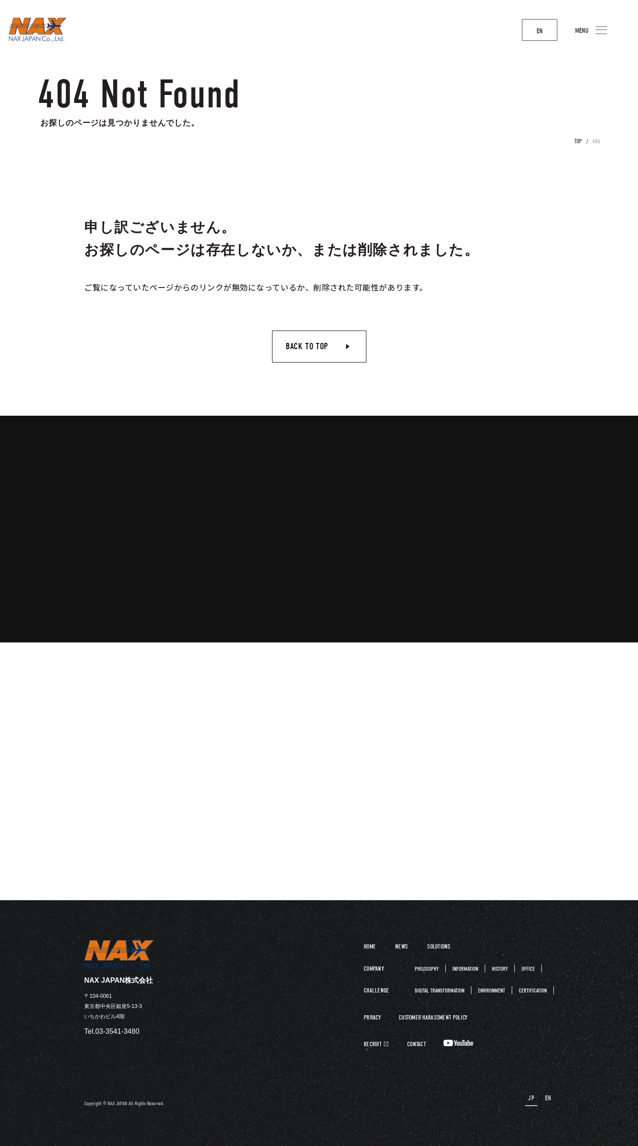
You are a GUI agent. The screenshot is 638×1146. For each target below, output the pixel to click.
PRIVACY (372, 1018)
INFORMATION (465, 968)
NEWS (401, 946)
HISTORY (500, 968)
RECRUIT (372, 1044)
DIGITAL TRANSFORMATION (439, 990)
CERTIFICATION (533, 990)
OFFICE (528, 968)
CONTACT (416, 1044)
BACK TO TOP (307, 346)
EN (529, 31)
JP (532, 1098)
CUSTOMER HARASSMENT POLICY (433, 1018)
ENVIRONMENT (491, 990)
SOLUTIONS (439, 946)
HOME (370, 946)
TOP (578, 141)
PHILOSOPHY (427, 968)
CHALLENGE (376, 990)
